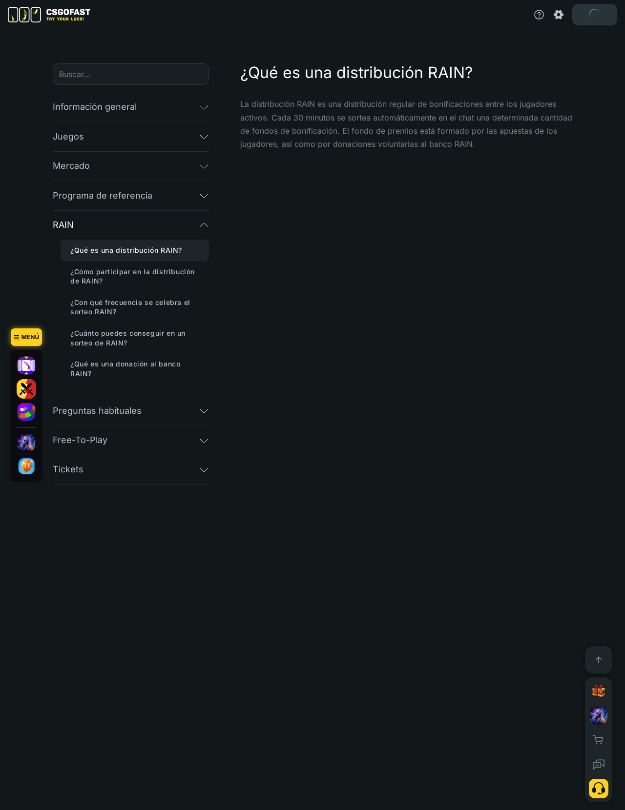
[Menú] (26, 337)
